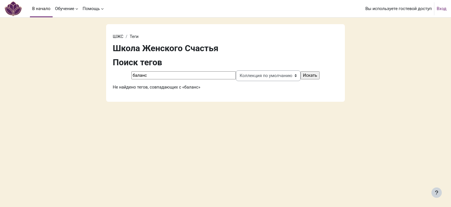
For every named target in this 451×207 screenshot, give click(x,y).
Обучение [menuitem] (64, 8)
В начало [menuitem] (41, 8)
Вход (441, 8)
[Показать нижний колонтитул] (436, 192)
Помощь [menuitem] (91, 8)
